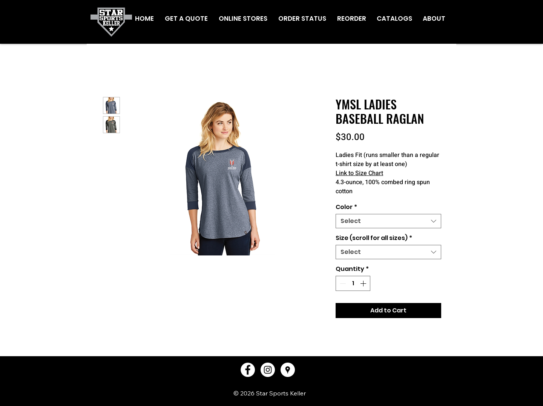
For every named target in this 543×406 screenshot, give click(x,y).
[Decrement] (342, 283)
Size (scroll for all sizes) (374, 238)
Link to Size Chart (359, 173)
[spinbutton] (353, 283)
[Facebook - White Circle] (248, 370)
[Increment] (364, 283)
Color (346, 207)
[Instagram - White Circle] (268, 370)
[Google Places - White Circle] (288, 370)
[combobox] (388, 221)
